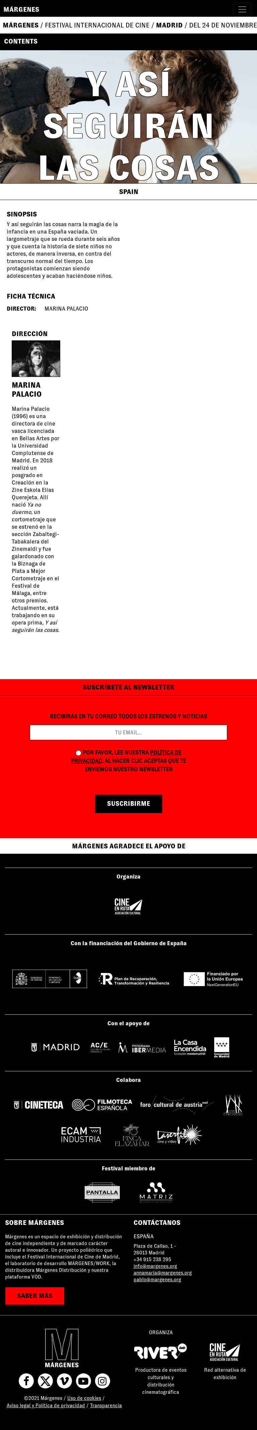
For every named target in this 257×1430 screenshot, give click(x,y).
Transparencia (106, 1405)
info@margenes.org (155, 1266)
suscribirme (128, 803)
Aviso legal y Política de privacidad (46, 1405)
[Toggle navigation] (242, 9)
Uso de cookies (84, 1398)
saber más (35, 1295)
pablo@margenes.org (157, 1279)
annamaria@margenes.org (163, 1273)
